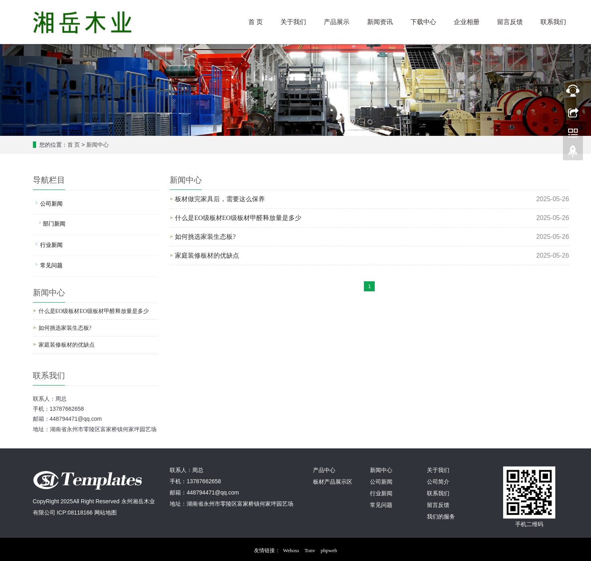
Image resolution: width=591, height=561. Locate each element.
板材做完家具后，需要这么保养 (220, 199)
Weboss (291, 548)
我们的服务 (441, 517)
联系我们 (553, 21)
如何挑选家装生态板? (205, 236)
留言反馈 (510, 21)
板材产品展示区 (332, 482)
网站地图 (105, 513)
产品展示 (336, 21)
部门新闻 (54, 224)
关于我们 (293, 21)
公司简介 (438, 482)
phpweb (329, 548)
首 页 (255, 21)
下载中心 (423, 21)
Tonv (310, 548)
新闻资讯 (380, 21)
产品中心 (324, 470)
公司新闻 (51, 204)
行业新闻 (51, 245)
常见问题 (51, 265)
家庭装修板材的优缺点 (207, 255)
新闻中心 (97, 145)
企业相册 (466, 21)
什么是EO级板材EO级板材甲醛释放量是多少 (238, 217)
